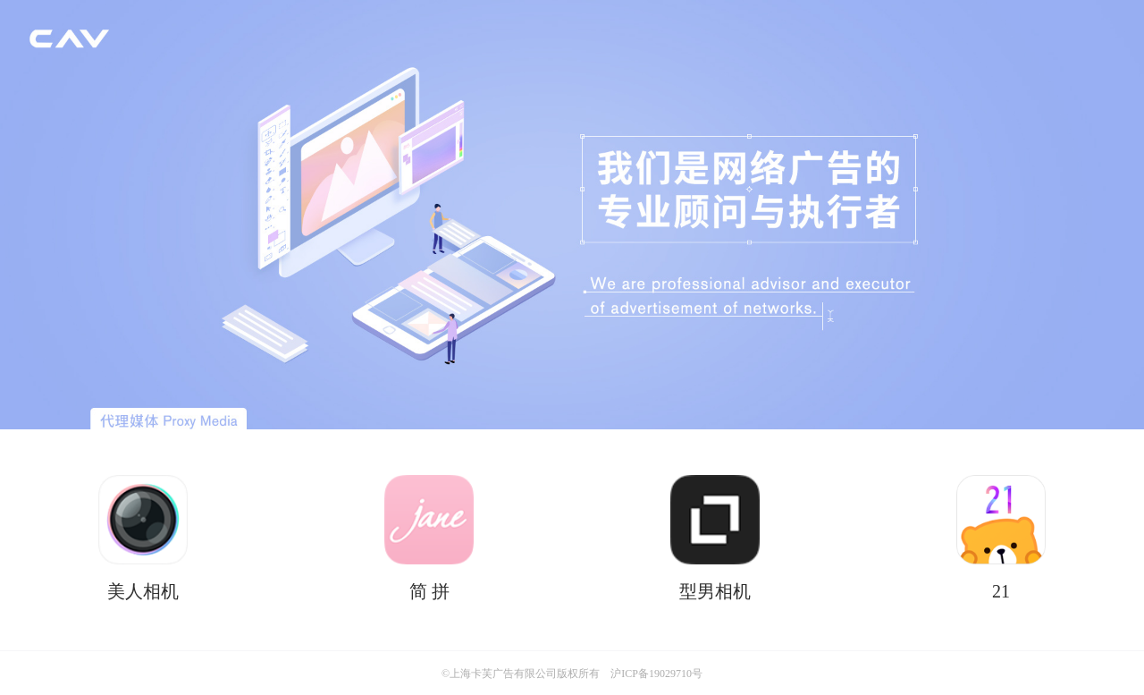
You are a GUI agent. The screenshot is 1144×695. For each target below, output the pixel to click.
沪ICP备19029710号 (656, 673)
